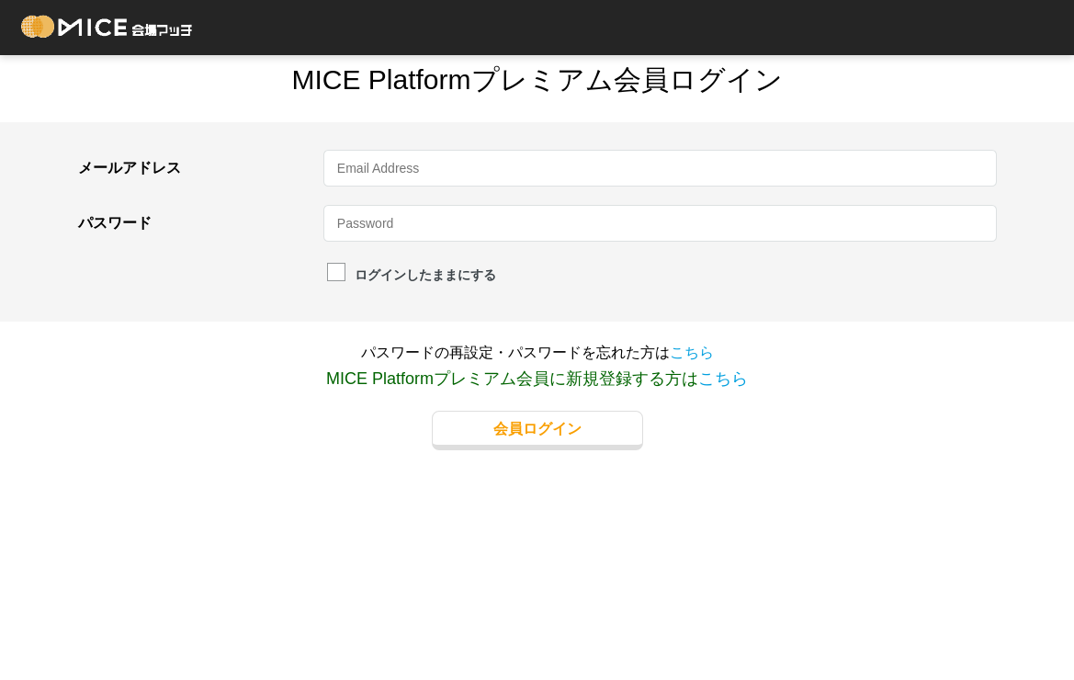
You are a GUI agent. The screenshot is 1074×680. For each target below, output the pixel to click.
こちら (692, 352)
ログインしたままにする (411, 274)
